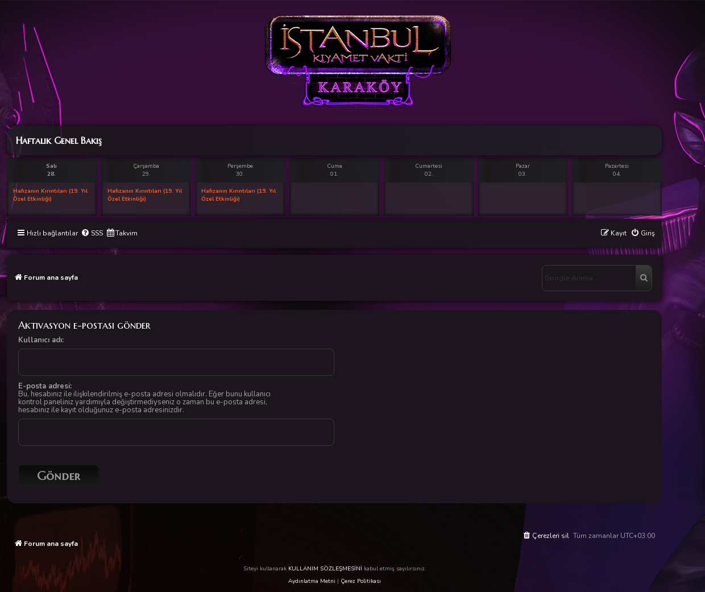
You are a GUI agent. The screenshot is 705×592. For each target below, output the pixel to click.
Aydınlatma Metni (311, 581)
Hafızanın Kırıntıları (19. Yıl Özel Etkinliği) (50, 195)
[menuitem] (92, 233)
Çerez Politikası (361, 581)
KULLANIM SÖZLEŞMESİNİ (325, 569)
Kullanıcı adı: (41, 340)
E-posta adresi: (45, 386)
